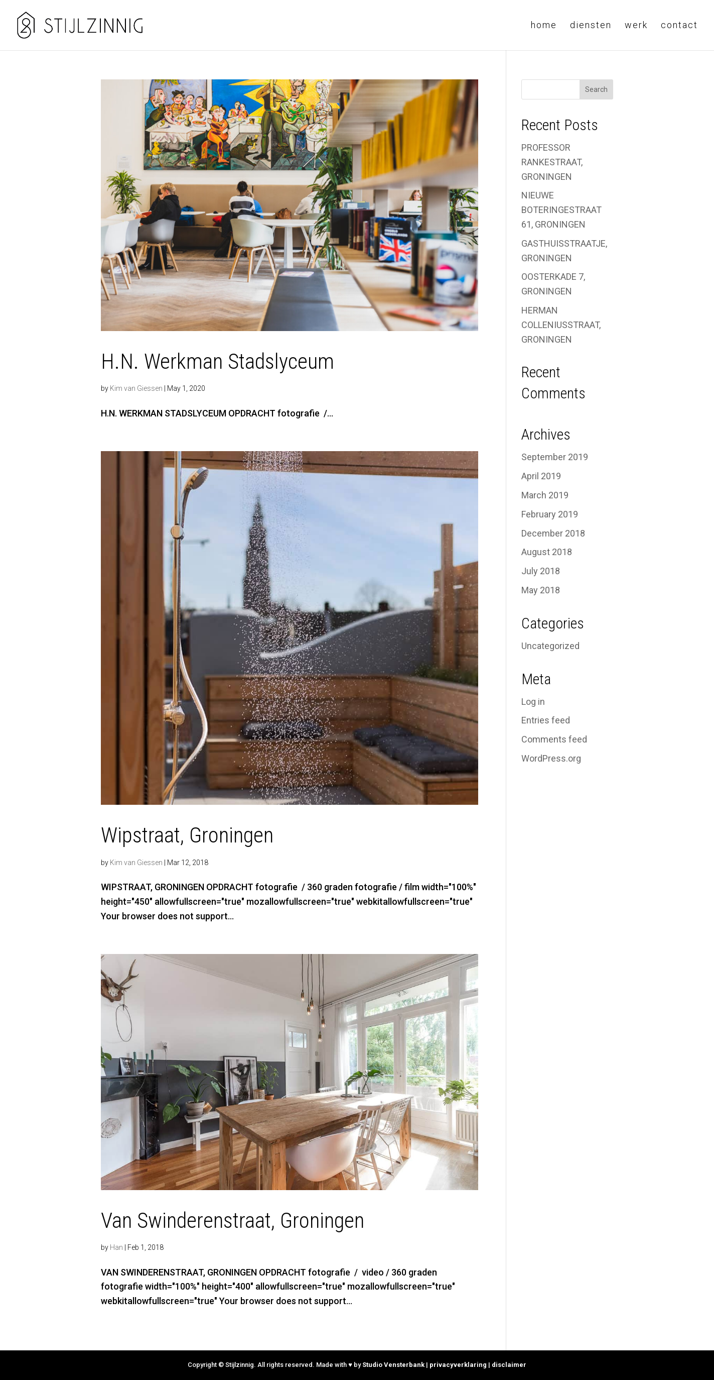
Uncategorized (550, 646)
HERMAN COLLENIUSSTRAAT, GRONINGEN (561, 325)
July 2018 (540, 571)
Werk (636, 26)
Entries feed (545, 720)
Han (116, 1247)
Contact (679, 26)
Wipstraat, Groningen (187, 834)
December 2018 (553, 533)
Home (544, 26)
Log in (533, 701)
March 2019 (544, 495)
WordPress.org (551, 758)
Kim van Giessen (136, 388)
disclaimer (509, 1364)
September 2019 (554, 457)
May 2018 (540, 590)
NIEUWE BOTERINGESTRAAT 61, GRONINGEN (561, 210)
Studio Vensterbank (393, 1364)
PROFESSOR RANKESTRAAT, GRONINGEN (552, 162)
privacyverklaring (458, 1364)
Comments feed (554, 739)
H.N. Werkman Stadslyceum (217, 361)
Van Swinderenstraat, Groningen (232, 1220)
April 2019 (541, 476)
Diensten (591, 26)
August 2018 (546, 552)
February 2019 (549, 514)
